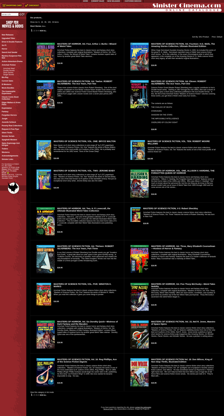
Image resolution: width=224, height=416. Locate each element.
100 (49, 22)
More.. (44, 26)
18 (42, 22)
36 (45, 22)
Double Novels (9, 70)
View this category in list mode (42, 392)
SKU (201, 37)
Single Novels (8, 75)
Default (219, 37)
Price (213, 37)
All (53, 22)
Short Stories (8, 73)
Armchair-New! (9, 68)
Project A (145, 409)
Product (206, 37)
